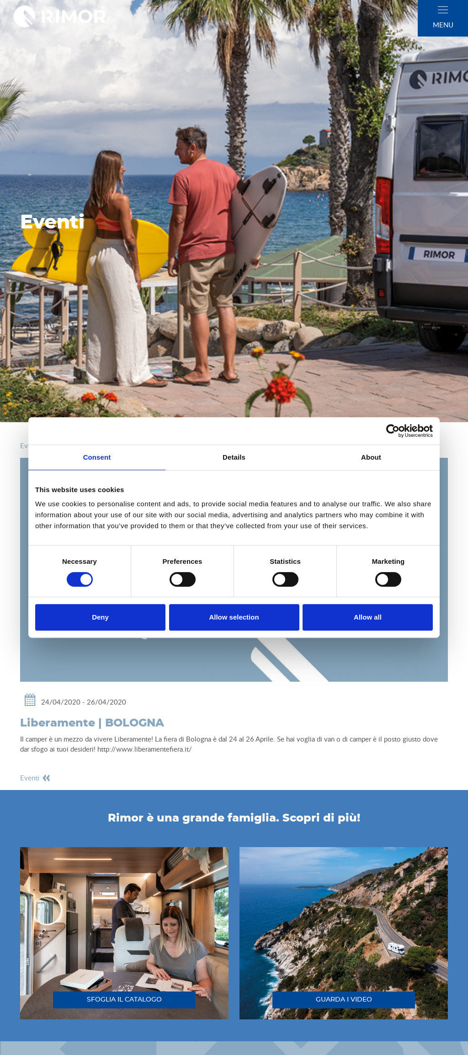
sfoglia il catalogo (124, 1000)
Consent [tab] (97, 457)
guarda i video (344, 1000)
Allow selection (234, 617)
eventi (35, 777)
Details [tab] (234, 457)
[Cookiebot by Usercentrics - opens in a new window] (393, 431)
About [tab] (371, 457)
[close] (443, 9)
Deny (100, 617)
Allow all (368, 617)
